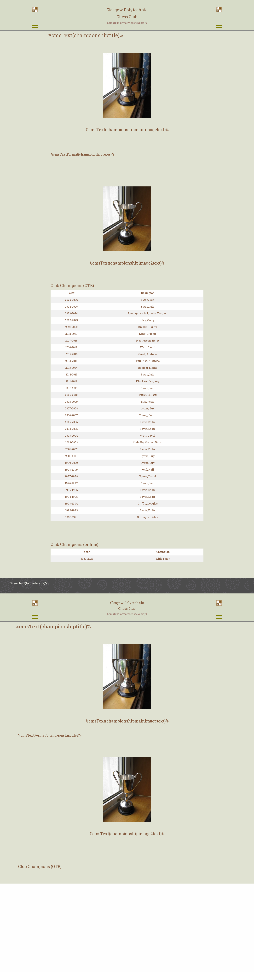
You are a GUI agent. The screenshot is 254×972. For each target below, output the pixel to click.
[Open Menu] (35, 70)
